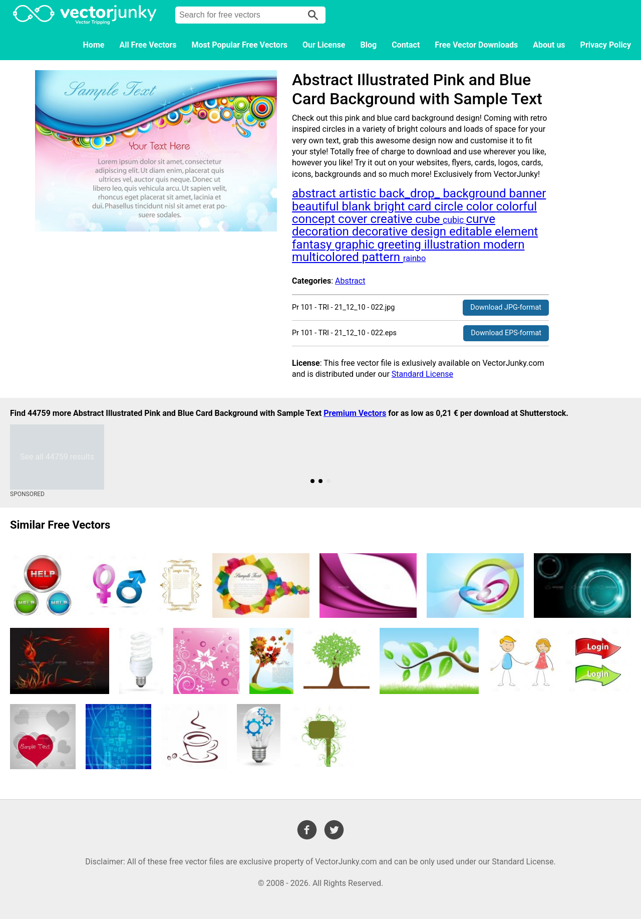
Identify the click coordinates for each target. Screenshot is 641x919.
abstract (315, 193)
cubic (454, 220)
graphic (356, 245)
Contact (406, 45)
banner (527, 193)
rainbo (414, 258)
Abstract (350, 281)
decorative (381, 231)
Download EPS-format (506, 333)
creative (392, 219)
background (476, 193)
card (421, 206)
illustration (453, 245)
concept (315, 219)
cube (429, 219)
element (516, 231)
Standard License (422, 374)
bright (391, 206)
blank (358, 206)
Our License (324, 45)
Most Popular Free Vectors (239, 45)
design (430, 231)
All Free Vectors (147, 45)
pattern (382, 257)
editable (472, 231)
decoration (322, 231)
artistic (359, 193)
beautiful (317, 206)
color (481, 206)
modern (503, 245)
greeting (401, 245)
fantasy (313, 245)
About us (549, 45)
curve (480, 219)
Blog (369, 45)
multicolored (327, 257)
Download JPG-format (505, 307)
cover (354, 219)
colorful (516, 206)
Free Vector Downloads (476, 45)
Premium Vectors (355, 413)
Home (94, 45)
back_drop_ (411, 193)
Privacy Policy (605, 45)
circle (450, 206)
